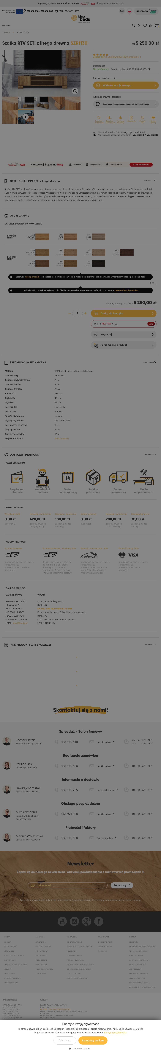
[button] (80, 1048)
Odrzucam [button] (64, 1040)
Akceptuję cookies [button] (93, 1040)
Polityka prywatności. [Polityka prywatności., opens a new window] (115, 1032)
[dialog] (80, 527)
